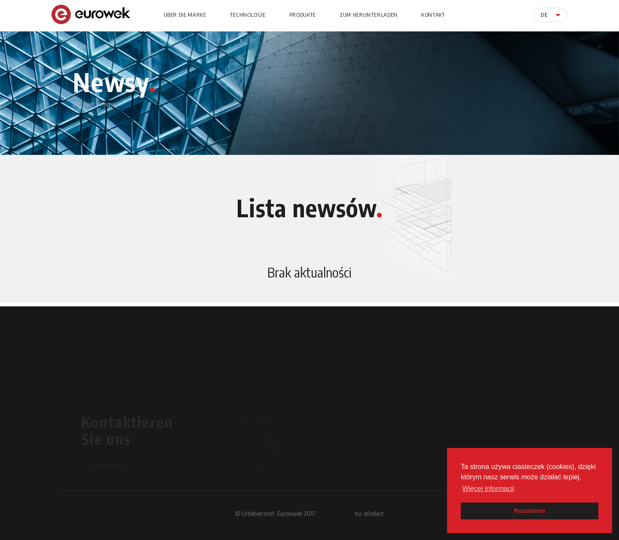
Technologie (248, 14)
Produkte (302, 14)
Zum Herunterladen (369, 14)
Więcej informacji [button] (488, 488)
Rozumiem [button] (529, 510)
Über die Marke (185, 14)
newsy (108, 104)
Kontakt (433, 14)
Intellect (374, 513)
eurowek (84, 104)
